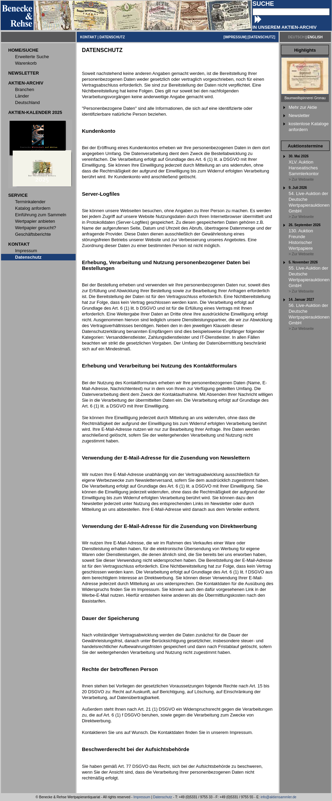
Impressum (141, 797)
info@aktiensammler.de (278, 797)
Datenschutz (162, 797)
